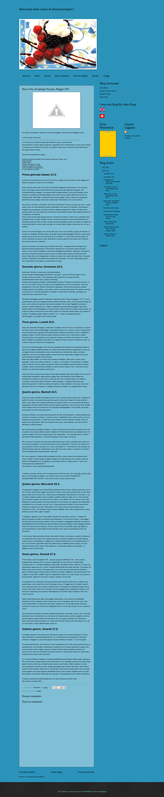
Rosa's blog (104, 97)
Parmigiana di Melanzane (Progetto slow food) (112, 181)
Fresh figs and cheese (111, 208)
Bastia (38, 397)
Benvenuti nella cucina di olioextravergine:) (46, 9)
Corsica (70, 327)
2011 (104, 171)
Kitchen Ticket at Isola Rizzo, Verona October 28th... (111, 229)
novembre (107, 177)
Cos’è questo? (108, 156)
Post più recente (27, 772)
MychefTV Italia (105, 94)
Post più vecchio (86, 772)
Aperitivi (26, 76)
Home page (56, 772)
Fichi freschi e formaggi (112, 211)
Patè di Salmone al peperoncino (110, 222)
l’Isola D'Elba (48, 490)
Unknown (37, 687)
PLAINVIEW (87, 791)
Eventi (47, 76)
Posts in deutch (62, 76)
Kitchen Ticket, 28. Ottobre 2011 (110, 235)
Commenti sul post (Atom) (35, 777)
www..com (107, 132)
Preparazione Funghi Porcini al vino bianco (111, 216)
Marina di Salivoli (28, 182)
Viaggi (106, 76)
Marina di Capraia (52, 299)
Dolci (37, 76)
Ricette (95, 76)
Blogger (103, 791)
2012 (104, 167)
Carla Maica (104, 88)
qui (40, 137)
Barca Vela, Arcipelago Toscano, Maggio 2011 (111, 203)
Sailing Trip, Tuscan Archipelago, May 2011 (111, 195)
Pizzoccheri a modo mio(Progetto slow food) (111, 188)
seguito (42, 154)
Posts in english (80, 76)
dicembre (107, 173)
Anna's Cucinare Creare (108, 91)
